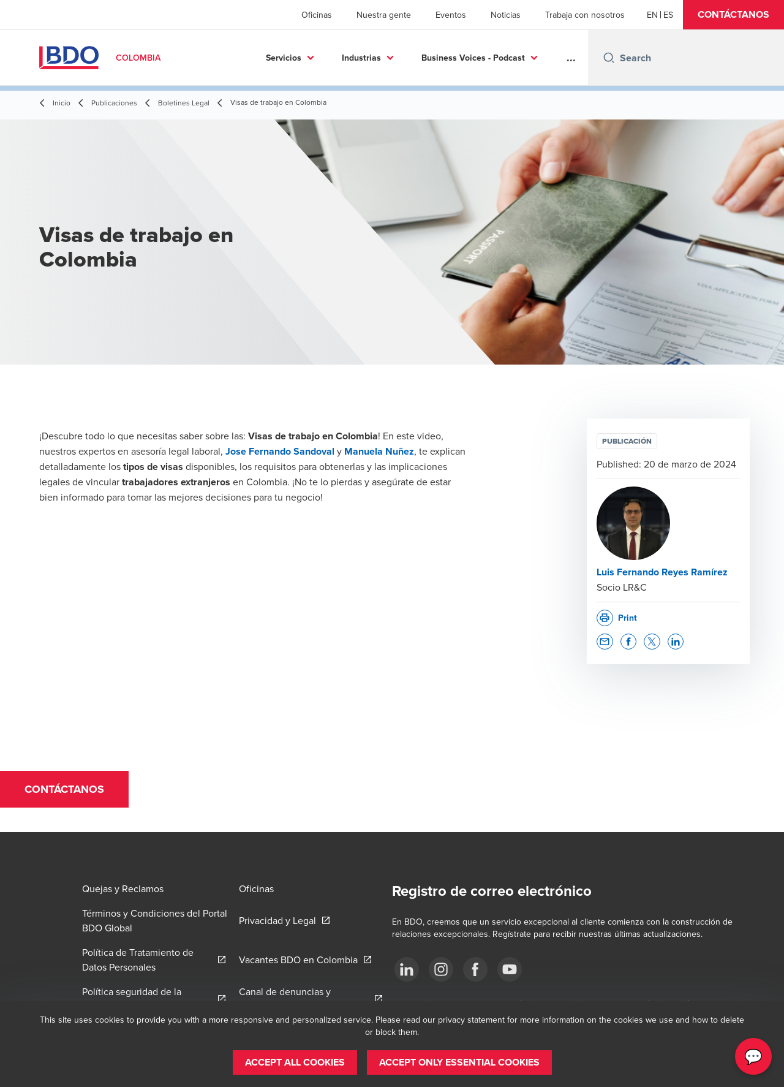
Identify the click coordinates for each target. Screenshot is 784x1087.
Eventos (450, 15)
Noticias (506, 15)
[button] (733, 14)
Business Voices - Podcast (416, 57)
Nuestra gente (383, 15)
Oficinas (316, 15)
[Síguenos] (406, 969)
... (571, 58)
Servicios (226, 57)
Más (516, 57)
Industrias (304, 57)
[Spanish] (668, 14)
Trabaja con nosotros (585, 15)
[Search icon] (609, 57)
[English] (652, 14)
